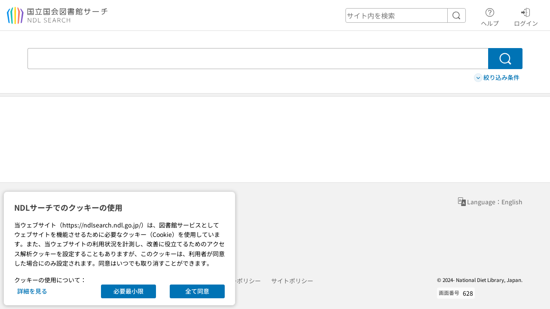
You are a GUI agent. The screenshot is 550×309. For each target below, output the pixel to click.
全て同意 (197, 291)
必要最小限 (128, 291)
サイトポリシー (292, 280)
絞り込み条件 (496, 77)
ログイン (526, 16)
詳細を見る (32, 291)
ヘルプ (490, 16)
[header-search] (405, 15)
